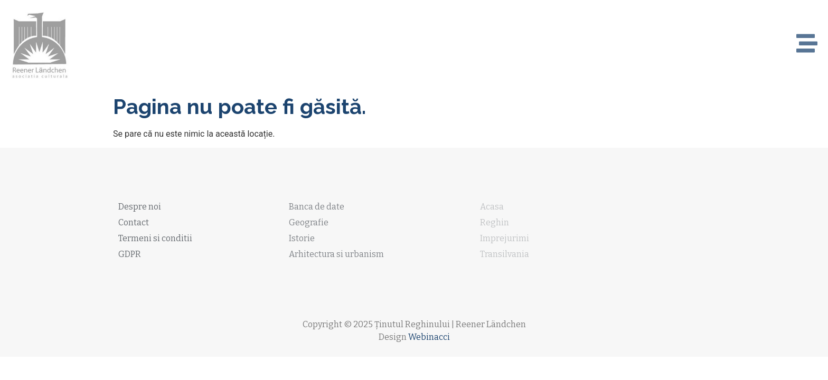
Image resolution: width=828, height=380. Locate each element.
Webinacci (429, 337)
